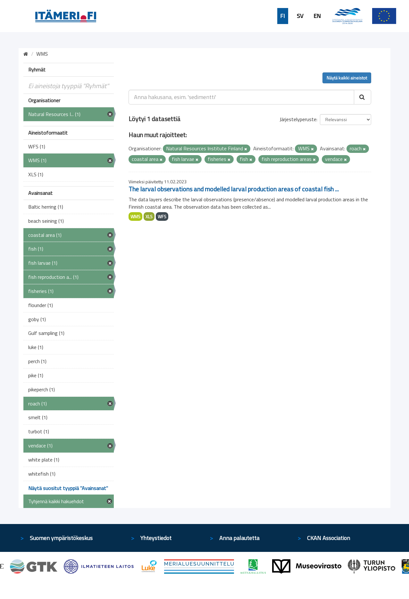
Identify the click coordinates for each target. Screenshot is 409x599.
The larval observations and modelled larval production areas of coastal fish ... (234, 189)
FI (282, 16)
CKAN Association (328, 538)
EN (317, 16)
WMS (135, 216)
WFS (162, 216)
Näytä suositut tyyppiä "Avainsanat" (68, 488)
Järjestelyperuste (298, 119)
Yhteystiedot (155, 538)
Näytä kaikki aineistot (347, 77)
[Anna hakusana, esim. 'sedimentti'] (242, 97)
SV (300, 16)
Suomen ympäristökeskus (61, 538)
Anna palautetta (239, 538)
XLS (149, 216)
